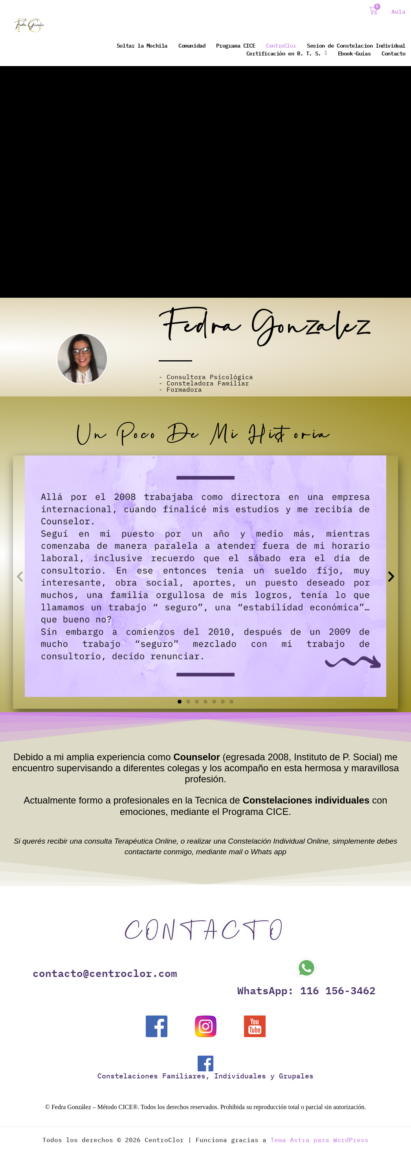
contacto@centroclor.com (105, 972)
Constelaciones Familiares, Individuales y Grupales (205, 1075)
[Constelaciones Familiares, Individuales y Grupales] (205, 1063)
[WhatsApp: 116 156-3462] (306, 968)
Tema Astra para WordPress (319, 1140)
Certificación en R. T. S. (286, 53)
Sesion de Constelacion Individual (356, 45)
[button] (20, 576)
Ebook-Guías (354, 53)
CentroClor (281, 45)
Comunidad (191, 45)
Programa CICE (235, 45)
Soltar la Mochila (142, 45)
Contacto (393, 53)
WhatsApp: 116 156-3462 (306, 990)
